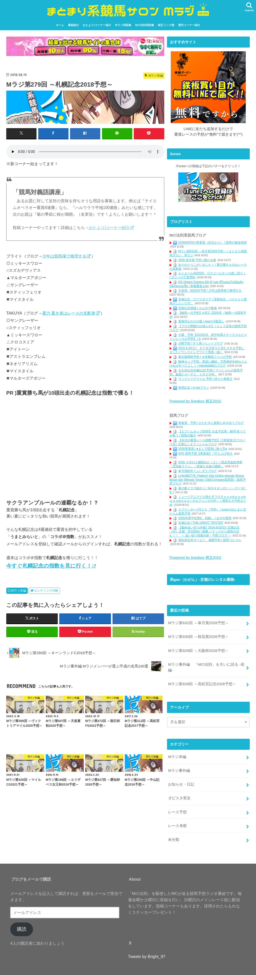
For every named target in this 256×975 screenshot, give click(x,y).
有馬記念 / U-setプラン (193, 387)
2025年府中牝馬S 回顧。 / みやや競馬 (205, 517)
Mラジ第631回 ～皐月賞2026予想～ (198, 621)
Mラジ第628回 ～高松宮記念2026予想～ (201, 680)
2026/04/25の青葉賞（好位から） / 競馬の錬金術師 (212, 242)
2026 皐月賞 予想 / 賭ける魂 (197, 260)
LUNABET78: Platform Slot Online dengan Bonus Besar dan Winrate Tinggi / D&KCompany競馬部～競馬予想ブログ (208, 478)
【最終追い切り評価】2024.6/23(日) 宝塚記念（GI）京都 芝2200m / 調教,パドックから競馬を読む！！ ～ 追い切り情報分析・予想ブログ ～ (205, 531)
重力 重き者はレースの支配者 (69, 313)
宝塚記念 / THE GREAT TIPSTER (200, 522)
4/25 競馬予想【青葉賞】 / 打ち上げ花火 (205, 453)
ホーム (60, 25)
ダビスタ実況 (179, 792)
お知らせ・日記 (181, 778)
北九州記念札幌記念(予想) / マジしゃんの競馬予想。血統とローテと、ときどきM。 (206, 372)
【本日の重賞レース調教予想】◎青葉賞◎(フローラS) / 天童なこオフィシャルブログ (207, 441)
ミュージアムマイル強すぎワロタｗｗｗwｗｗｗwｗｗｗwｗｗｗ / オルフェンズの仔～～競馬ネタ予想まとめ (208, 500)
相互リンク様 (166, 25)
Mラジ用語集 (123, 25)
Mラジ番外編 (179, 765)
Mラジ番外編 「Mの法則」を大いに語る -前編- (206, 663)
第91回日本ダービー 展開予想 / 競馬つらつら (209, 539)
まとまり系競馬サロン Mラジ (125, 969)
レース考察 (177, 818)
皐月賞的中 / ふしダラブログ (197, 470)
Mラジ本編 (19, 590)
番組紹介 (73, 25)
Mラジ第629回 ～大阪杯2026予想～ (198, 648)
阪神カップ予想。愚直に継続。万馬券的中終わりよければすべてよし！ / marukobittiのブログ (208, 363)
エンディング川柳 (46, 590)
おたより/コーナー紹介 (97, 25)
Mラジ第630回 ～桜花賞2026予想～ (198, 634)
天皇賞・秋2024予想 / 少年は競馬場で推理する (210, 290)
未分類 (173, 831)
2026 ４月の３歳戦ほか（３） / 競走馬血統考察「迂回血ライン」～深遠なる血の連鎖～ (206, 463)
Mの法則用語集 (144, 25)
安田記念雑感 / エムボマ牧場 (197, 308)
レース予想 (177, 805)
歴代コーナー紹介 (189, 25)
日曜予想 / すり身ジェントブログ (200, 343)
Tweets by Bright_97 (146, 947)
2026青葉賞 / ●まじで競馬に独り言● (202, 448)
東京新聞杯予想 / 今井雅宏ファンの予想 (205, 357)
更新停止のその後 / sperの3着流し (201, 321)
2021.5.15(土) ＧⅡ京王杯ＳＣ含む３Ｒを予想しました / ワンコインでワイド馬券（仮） (207, 350)
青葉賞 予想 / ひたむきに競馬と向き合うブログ (211, 422)
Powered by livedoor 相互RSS (194, 401)
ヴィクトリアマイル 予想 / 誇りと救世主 (205, 379)
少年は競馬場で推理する (64, 256)
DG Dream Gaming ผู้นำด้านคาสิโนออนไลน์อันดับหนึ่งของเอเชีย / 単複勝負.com (207, 284)
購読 (21, 920)
